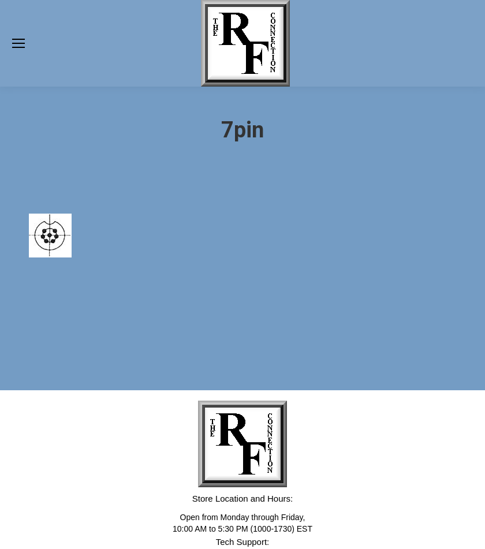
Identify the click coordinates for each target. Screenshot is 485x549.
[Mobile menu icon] (18, 43)
